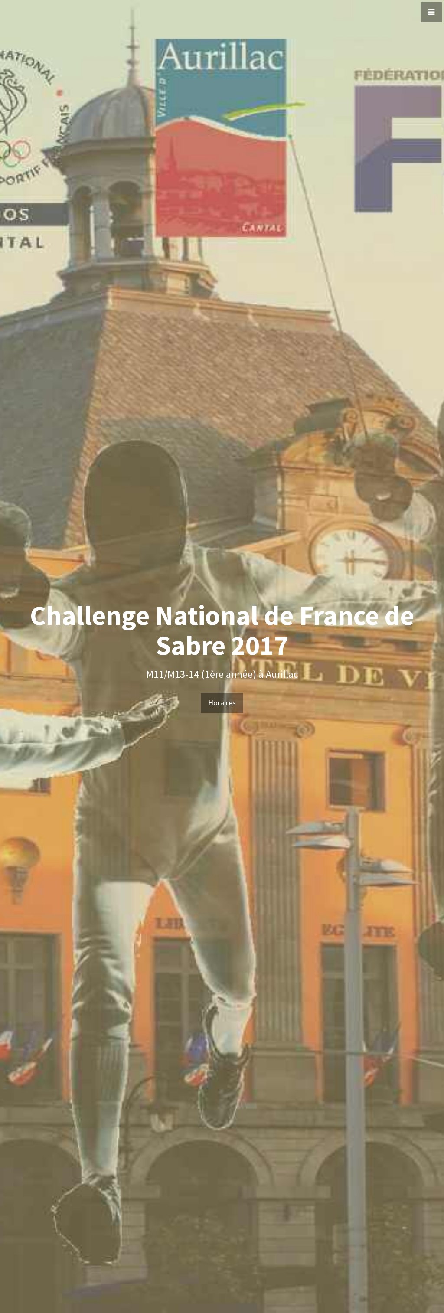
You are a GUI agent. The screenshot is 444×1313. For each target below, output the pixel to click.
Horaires (222, 703)
